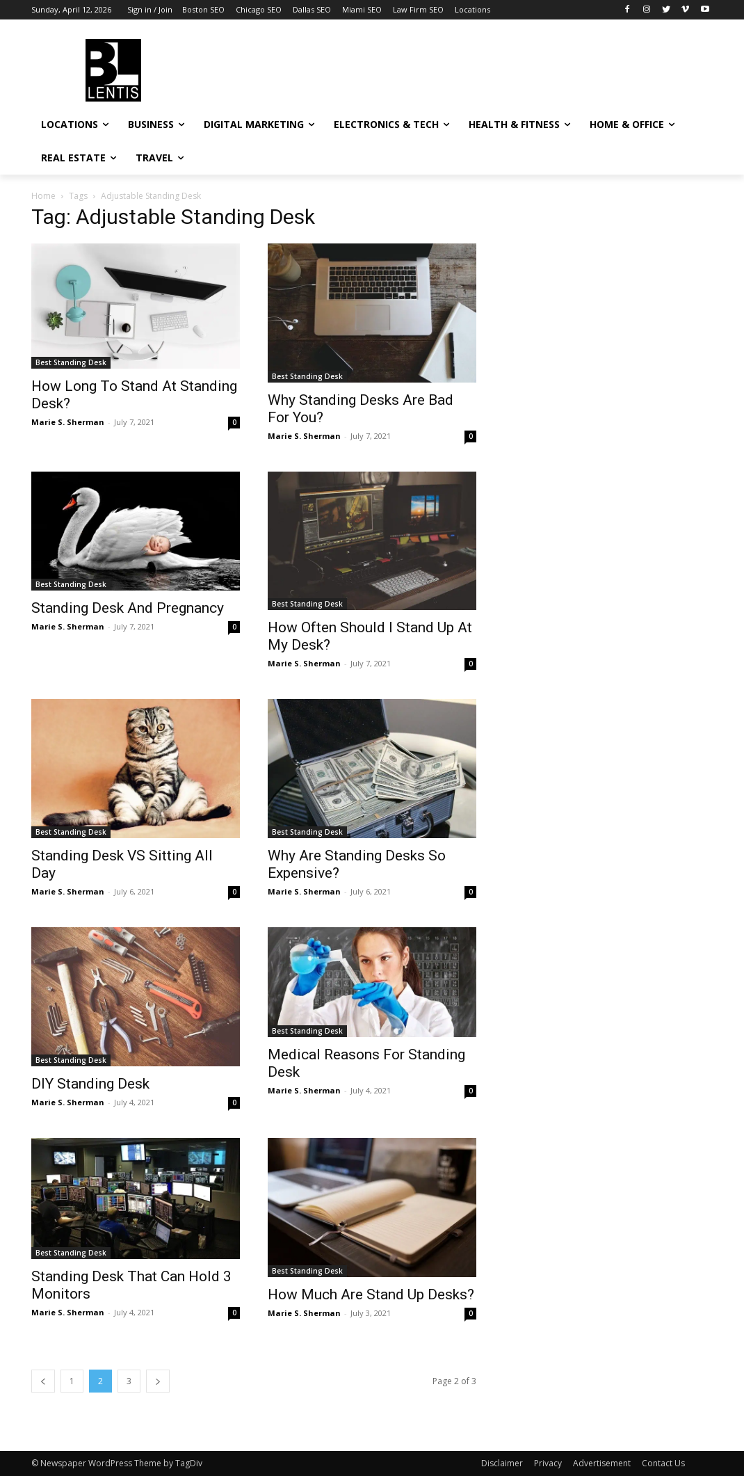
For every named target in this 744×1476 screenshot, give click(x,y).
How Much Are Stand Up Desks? (371, 1294)
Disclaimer (502, 1463)
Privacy (548, 1463)
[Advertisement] (357, 68)
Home (43, 196)
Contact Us (663, 1463)
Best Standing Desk (70, 362)
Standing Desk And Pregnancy (127, 608)
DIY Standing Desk (90, 1083)
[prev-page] (43, 1381)
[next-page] (158, 1381)
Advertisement (602, 1463)
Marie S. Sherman (67, 422)
